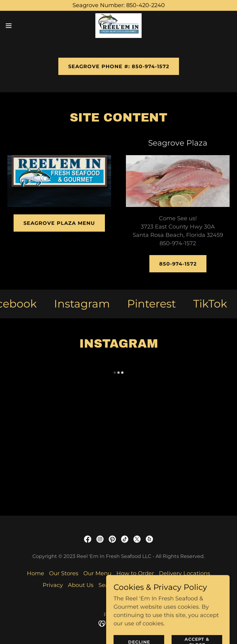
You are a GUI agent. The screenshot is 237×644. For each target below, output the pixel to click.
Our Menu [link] (97, 573)
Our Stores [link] (63, 573)
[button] (19, 25)
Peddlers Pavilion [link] (170, 585)
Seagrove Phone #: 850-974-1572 (118, 66)
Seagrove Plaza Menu (59, 223)
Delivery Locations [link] (184, 573)
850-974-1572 (178, 264)
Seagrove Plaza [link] (119, 585)
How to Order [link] (135, 573)
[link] (118, 25)
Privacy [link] (53, 585)
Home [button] (35, 573)
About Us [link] (81, 585)
